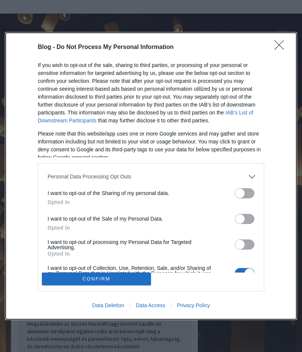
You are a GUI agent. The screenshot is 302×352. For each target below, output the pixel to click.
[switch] (244, 193)
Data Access (150, 305)
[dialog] (151, 176)
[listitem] (151, 177)
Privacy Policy (193, 305)
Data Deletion (108, 305)
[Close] (281, 47)
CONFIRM (96, 279)
